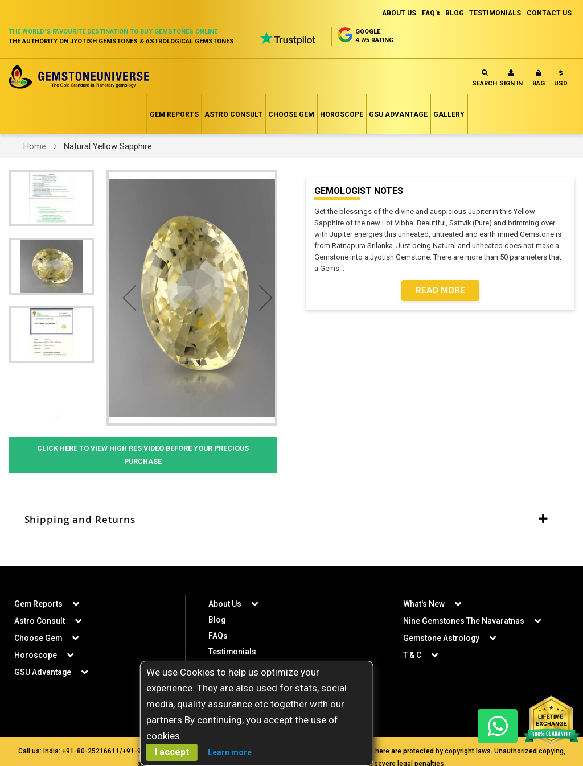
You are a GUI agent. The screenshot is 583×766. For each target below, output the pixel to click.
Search (484, 78)
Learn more (230, 752)
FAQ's (429, 13)
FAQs (218, 637)
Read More (440, 291)
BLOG (453, 13)
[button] (561, 80)
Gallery (449, 114)
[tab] (291, 520)
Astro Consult (233, 114)
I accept (172, 752)
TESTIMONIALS (495, 13)
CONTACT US (549, 13)
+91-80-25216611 (91, 753)
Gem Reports (174, 114)
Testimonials (232, 653)
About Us (224, 605)
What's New (424, 605)
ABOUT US (396, 13)
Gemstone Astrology (442, 639)
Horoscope (341, 114)
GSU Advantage (398, 114)
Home (34, 146)
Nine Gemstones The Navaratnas (464, 622)
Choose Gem (291, 114)
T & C (412, 656)
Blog (217, 621)
